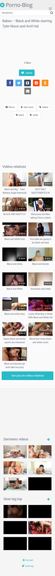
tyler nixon (27, 107)
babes (43, 107)
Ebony (10, 107)
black (20, 115)
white (34, 115)
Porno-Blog (16, 5)
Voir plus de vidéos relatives (27, 375)
